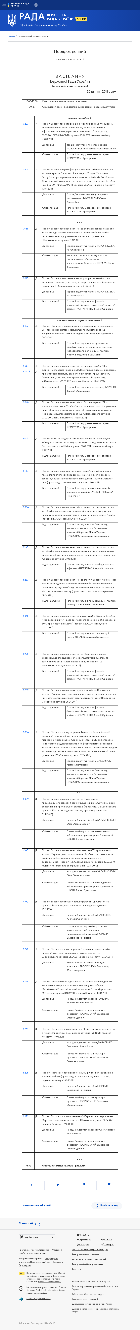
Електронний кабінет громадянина (87, 1264)
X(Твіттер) (84, 1240)
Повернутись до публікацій (36, 1205)
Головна (11, 36)
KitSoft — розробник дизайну (38, 1299)
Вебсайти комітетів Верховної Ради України (91, 1282)
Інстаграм (83, 1245)
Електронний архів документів (85, 1299)
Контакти (76, 1269)
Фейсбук (83, 1235)
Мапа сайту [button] (28, 1223)
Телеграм (107, 1245)
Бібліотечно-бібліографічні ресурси (88, 1294)
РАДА (32, 17)
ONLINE (81, 19)
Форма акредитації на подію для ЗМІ (89, 1259)
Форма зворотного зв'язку (49, 1282)
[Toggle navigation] (4, 5)
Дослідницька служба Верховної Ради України (92, 1304)
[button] (37, 1237)
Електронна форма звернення (85, 1255)
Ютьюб (106, 1240)
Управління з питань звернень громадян (90, 1250)
